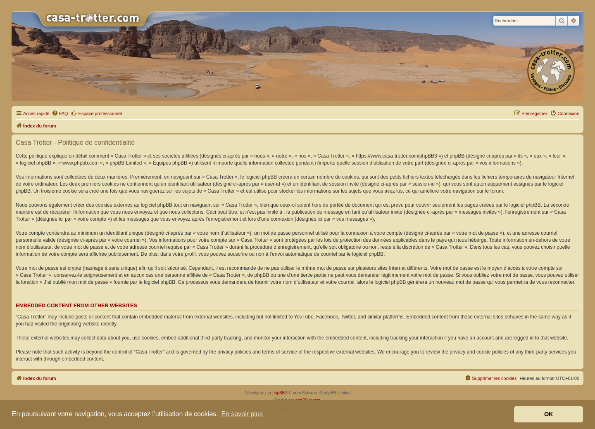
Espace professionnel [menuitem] (96, 113)
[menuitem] (60, 113)
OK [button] (548, 414)
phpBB (278, 393)
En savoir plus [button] (242, 413)
